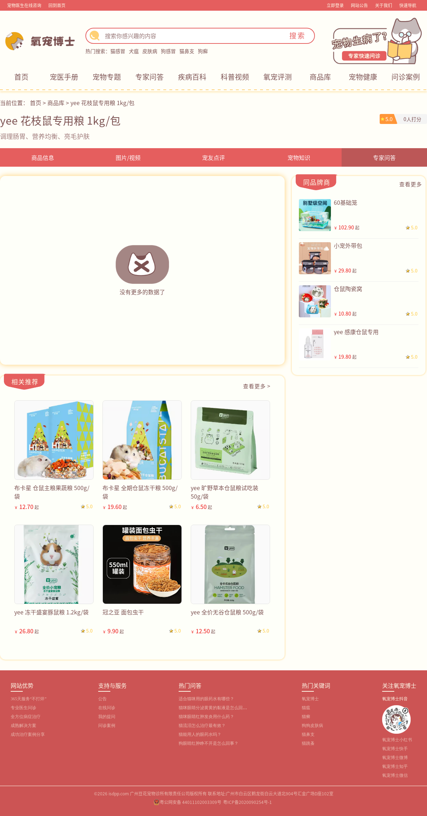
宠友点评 (213, 157)
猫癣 (306, 716)
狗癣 (203, 50)
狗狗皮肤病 (312, 725)
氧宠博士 (310, 698)
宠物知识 (299, 157)
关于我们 (383, 5)
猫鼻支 (186, 50)
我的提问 (106, 716)
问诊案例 (405, 77)
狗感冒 (168, 50)
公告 (102, 698)
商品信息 (42, 157)
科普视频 (235, 77)
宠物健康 (363, 77)
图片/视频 (128, 157)
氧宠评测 (277, 77)
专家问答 (149, 77)
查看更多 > (256, 386)
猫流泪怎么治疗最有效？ (202, 725)
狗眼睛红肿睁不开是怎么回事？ (208, 743)
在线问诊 (106, 707)
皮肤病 (149, 50)
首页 (21, 77)
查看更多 (410, 184)
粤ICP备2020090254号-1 (247, 802)
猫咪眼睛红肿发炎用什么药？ (206, 716)
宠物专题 (107, 77)
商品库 (320, 77)
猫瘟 (306, 707)
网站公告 (359, 5)
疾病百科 (192, 77)
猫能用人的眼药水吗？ (200, 734)
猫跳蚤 (308, 743)
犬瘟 (134, 50)
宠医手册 (64, 77)
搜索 (297, 35)
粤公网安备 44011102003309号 (190, 802)
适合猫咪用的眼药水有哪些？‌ (206, 698)
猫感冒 (117, 50)
